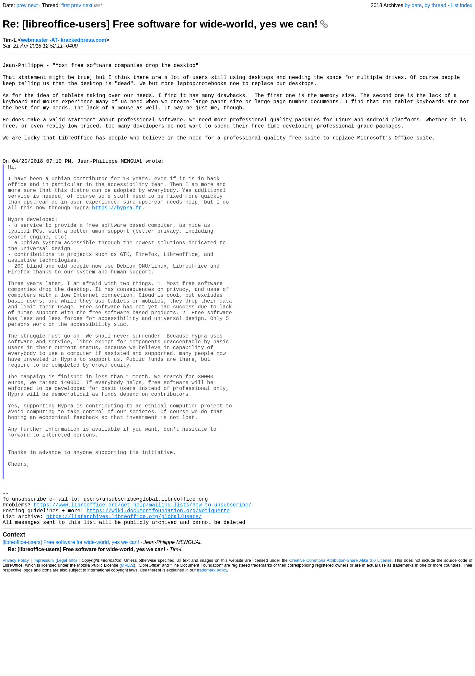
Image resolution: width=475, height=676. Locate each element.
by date (413, 5)
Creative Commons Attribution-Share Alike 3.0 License (340, 661)
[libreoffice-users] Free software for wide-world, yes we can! (71, 643)
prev (22, 5)
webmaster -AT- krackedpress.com (63, 40)
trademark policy (212, 671)
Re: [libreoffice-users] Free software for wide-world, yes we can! (165, 24)
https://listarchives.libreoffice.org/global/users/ (124, 615)
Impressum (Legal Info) (55, 661)
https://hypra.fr (117, 238)
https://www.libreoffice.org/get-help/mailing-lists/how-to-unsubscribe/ (142, 601)
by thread (435, 5)
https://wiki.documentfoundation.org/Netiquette (158, 608)
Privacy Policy (16, 661)
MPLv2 (127, 666)
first (65, 5)
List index (461, 5)
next (33, 5)
